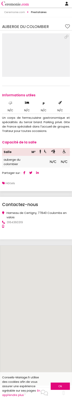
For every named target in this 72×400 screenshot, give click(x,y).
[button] (66, 37)
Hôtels (10, 183)
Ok (60, 386)
